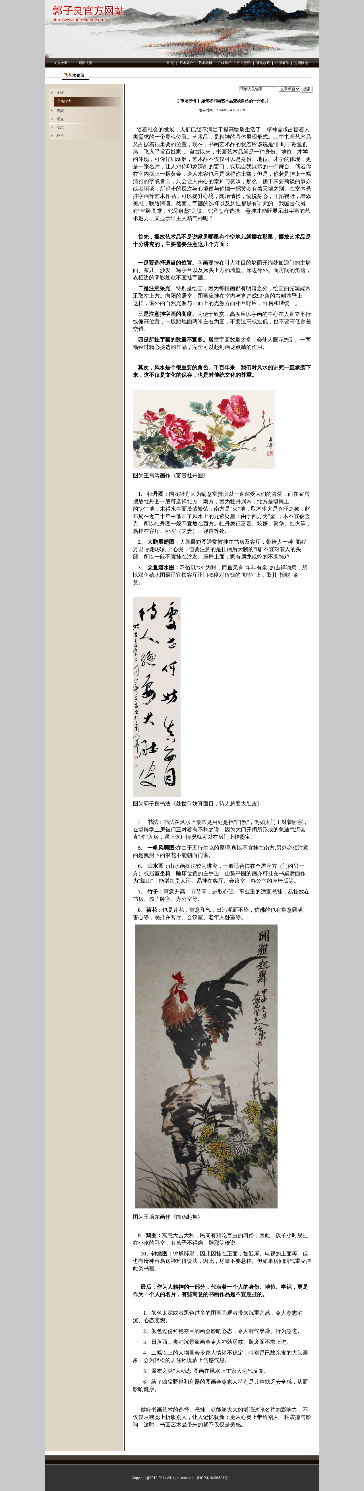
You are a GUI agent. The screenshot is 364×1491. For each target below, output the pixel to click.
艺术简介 (186, 63)
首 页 (170, 63)
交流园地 (301, 63)
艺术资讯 (244, 63)
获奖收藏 (263, 63)
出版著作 (282, 63)
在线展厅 (224, 63)
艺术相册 (205, 63)
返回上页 (85, 63)
